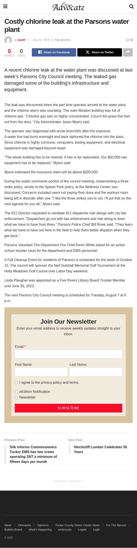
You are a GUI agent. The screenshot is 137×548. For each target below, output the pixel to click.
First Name (23, 365)
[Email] (68, 354)
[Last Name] (95, 372)
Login (96, 529)
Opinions (43, 525)
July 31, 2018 (41, 39)
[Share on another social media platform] (128, 52)
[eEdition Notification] (16, 391)
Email (19, 347)
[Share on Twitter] (99, 52)
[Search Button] (131, 6)
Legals (82, 529)
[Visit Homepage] (68, 6)
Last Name (77, 365)
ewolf (21, 39)
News (8, 525)
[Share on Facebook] (54, 52)
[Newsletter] (16, 397)
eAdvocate (64, 529)
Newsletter (27, 397)
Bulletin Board (13, 529)
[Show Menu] (5, 6)
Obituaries (24, 525)
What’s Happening (40, 529)
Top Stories (62, 39)
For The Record (116, 525)
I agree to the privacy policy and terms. (49, 383)
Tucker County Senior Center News (77, 525)
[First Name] (41, 372)
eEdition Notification (34, 392)
